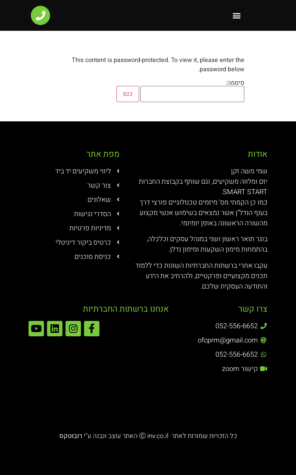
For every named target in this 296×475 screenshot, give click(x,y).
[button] (236, 15)
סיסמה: (192, 91)
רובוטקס (71, 436)
